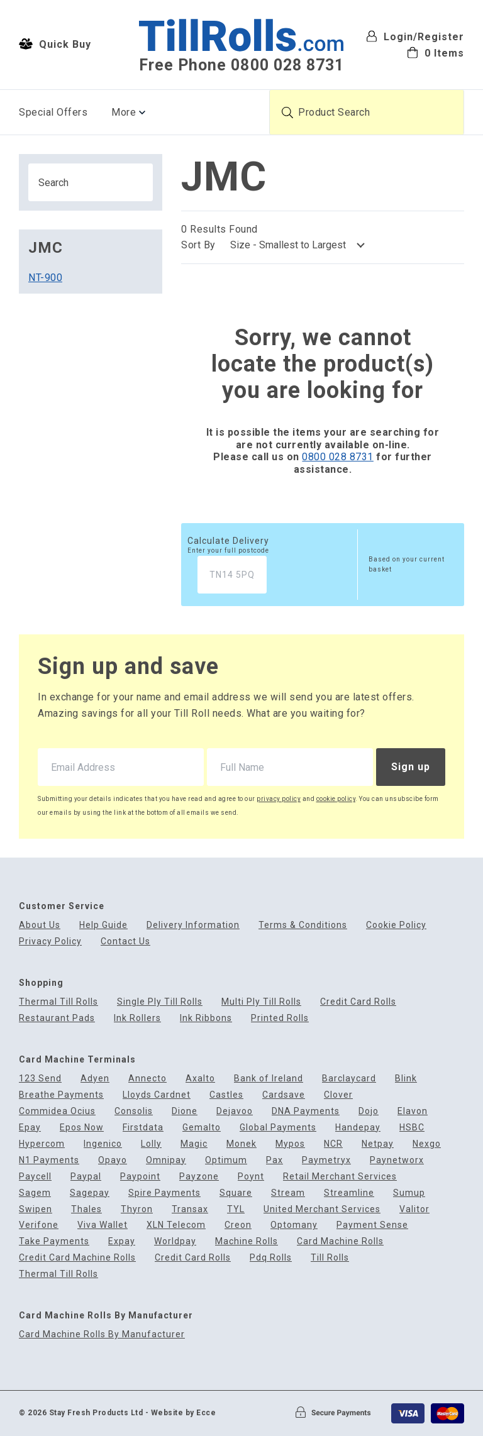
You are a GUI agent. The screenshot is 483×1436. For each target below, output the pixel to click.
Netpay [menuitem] (378, 1144)
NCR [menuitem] (333, 1144)
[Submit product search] (287, 112)
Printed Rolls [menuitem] (280, 1018)
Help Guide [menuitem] (103, 925)
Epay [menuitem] (30, 1127)
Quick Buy (55, 44)
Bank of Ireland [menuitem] (268, 1078)
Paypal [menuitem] (85, 1176)
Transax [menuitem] (190, 1209)
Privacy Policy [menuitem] (50, 941)
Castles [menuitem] (226, 1095)
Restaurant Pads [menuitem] (57, 1018)
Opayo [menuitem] (112, 1160)
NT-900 (45, 278)
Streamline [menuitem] (349, 1193)
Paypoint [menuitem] (140, 1176)
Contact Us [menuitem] (125, 941)
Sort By (198, 245)
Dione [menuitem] (184, 1111)
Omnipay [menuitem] (166, 1160)
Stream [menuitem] (288, 1193)
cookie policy (336, 798)
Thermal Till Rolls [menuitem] (58, 1002)
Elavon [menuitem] (412, 1111)
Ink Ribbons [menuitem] (206, 1018)
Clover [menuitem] (338, 1095)
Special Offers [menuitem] (53, 112)
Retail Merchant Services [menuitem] (340, 1176)
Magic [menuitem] (194, 1144)
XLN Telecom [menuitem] (176, 1225)
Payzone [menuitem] (199, 1176)
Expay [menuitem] (121, 1241)
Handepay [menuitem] (357, 1127)
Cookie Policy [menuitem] (396, 925)
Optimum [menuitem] (226, 1160)
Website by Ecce (183, 1412)
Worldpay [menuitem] (175, 1241)
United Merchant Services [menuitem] (322, 1209)
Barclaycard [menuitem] (349, 1078)
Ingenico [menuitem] (103, 1144)
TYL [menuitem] (236, 1209)
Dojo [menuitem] (368, 1111)
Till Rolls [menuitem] (330, 1257)
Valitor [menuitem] (414, 1209)
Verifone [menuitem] (38, 1225)
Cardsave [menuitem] (283, 1095)
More (123, 112)
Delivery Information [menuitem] (193, 925)
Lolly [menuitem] (151, 1144)
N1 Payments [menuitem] (49, 1160)
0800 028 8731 (338, 457)
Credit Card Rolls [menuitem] (358, 1002)
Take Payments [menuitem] (54, 1241)
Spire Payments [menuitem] (164, 1193)
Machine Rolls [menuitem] (246, 1241)
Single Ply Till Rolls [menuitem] (160, 1002)
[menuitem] (415, 52)
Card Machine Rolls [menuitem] (340, 1241)
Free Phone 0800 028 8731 (241, 65)
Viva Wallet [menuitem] (102, 1225)
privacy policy (279, 798)
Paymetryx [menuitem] (326, 1160)
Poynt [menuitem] (251, 1176)
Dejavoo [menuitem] (234, 1111)
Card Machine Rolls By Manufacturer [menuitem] (102, 1334)
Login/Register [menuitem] (415, 37)
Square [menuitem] (235, 1193)
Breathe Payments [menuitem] (61, 1095)
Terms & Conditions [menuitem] (302, 925)
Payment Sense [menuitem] (372, 1225)
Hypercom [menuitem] (42, 1144)
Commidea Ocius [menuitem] (57, 1111)
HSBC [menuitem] (412, 1127)
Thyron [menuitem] (137, 1209)
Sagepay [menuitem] (89, 1193)
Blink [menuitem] (406, 1078)
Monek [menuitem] (241, 1144)
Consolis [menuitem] (133, 1111)
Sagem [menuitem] (35, 1193)
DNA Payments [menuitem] (306, 1111)
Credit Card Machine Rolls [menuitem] (77, 1257)
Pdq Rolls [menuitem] (271, 1257)
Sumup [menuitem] (409, 1193)
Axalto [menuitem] (200, 1078)
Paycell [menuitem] (35, 1176)
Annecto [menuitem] (147, 1078)
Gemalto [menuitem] (201, 1127)
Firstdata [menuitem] (143, 1127)
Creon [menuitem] (238, 1225)
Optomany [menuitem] (294, 1225)
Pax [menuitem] (274, 1160)
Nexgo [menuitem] (427, 1144)
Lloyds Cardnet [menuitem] (157, 1095)
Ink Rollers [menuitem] (137, 1018)
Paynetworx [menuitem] (397, 1160)
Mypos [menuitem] (290, 1144)
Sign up (410, 767)
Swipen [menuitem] (35, 1209)
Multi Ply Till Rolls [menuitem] (261, 1002)
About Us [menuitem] (39, 925)
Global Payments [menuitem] (278, 1127)
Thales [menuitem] (86, 1209)
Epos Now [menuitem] (82, 1127)
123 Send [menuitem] (40, 1078)
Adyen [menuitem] (94, 1078)
